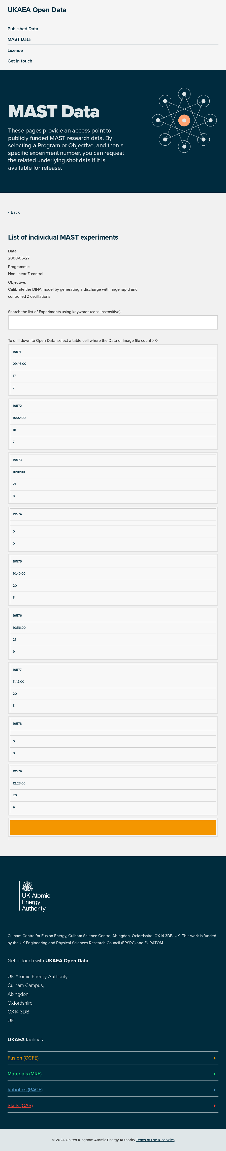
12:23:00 (19, 783)
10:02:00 (19, 418)
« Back (14, 212)
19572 (17, 406)
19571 (17, 352)
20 (15, 586)
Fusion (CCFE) (23, 1058)
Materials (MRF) (25, 1074)
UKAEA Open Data (37, 10)
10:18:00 (19, 472)
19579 (17, 771)
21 (14, 484)
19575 (17, 562)
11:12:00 (18, 682)
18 (14, 430)
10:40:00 (19, 574)
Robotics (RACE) (25, 1090)
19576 (17, 616)
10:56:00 (19, 628)
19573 (17, 460)
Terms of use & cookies (155, 1140)
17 (14, 376)
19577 (17, 670)
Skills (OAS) (20, 1106)
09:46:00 (19, 364)
